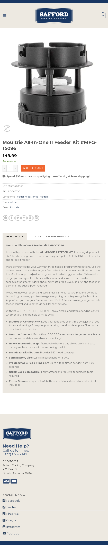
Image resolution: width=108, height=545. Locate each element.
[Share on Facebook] (12, 218)
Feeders (43, 196)
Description (14, 236)
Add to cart (33, 168)
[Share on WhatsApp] (5, 218)
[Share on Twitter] (18, 218)
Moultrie (12, 202)
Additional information (52, 236)
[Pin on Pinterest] (30, 218)
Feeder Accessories (27, 196)
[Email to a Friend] (24, 218)
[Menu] (5, 15)
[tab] (15, 236)
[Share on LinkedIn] (36, 218)
